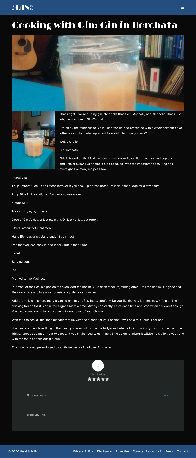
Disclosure (104, 451)
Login (165, 395)
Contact (182, 451)
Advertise (122, 451)
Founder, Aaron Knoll (147, 451)
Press (169, 451)
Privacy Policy (83, 451)
